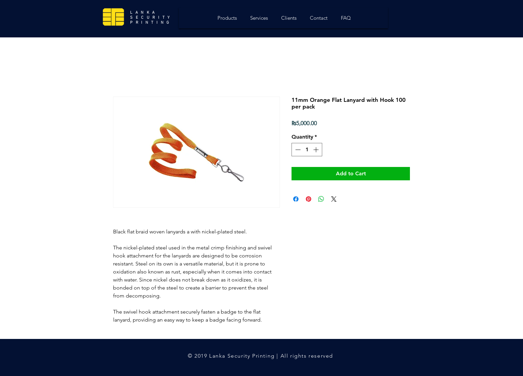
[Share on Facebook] (296, 199)
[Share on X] (334, 199)
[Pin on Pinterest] (309, 199)
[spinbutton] (307, 149)
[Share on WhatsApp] (321, 199)
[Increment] (316, 149)
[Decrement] (297, 149)
